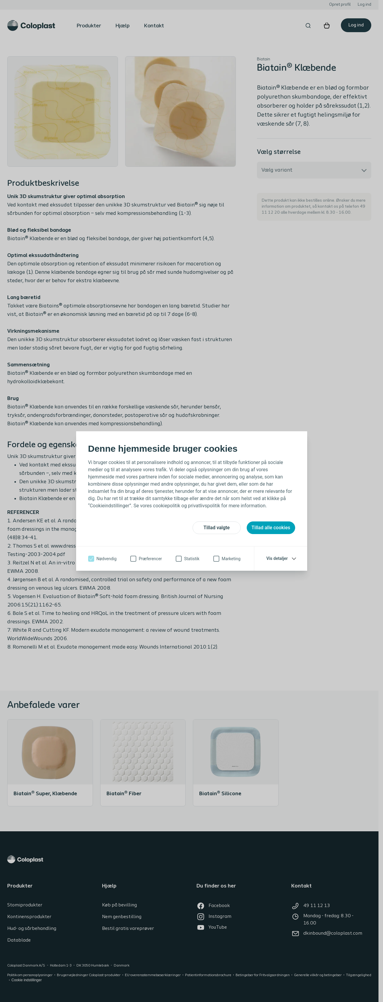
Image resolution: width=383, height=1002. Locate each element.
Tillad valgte (216, 527)
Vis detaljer (277, 558)
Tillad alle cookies (271, 527)
